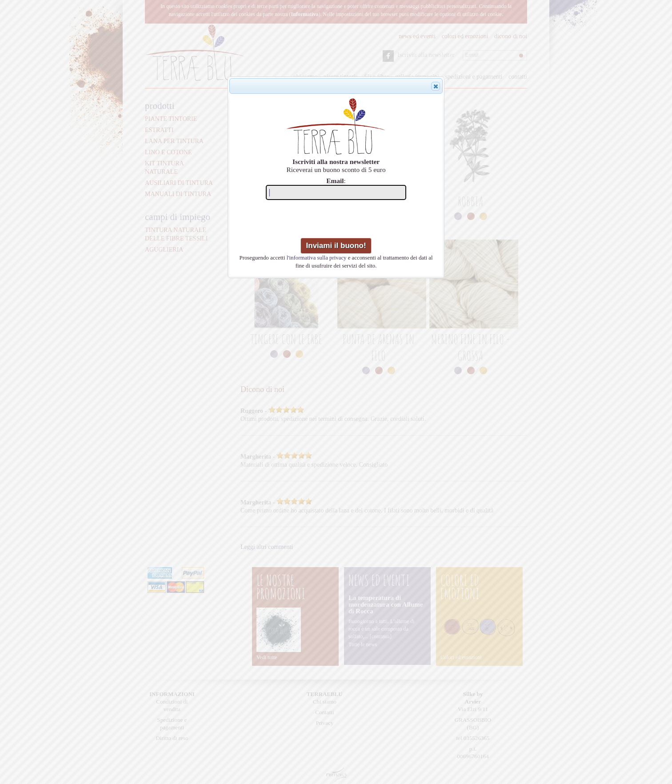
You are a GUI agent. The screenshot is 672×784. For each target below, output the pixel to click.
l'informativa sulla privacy (317, 258)
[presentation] (336, 220)
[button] (435, 86)
